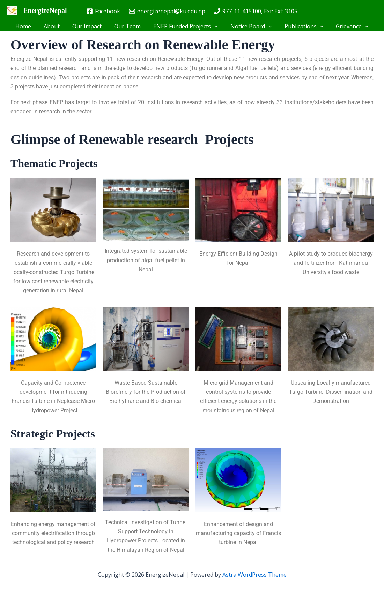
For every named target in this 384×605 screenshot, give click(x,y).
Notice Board (249, 26)
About (55, 26)
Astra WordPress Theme (254, 574)
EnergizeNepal (45, 10)
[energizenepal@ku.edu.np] (167, 11)
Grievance (347, 26)
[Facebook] (103, 11)
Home (28, 26)
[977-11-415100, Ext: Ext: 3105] (256, 11)
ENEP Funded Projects (185, 26)
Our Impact (89, 26)
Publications (300, 26)
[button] (213, 26)
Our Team (128, 26)
